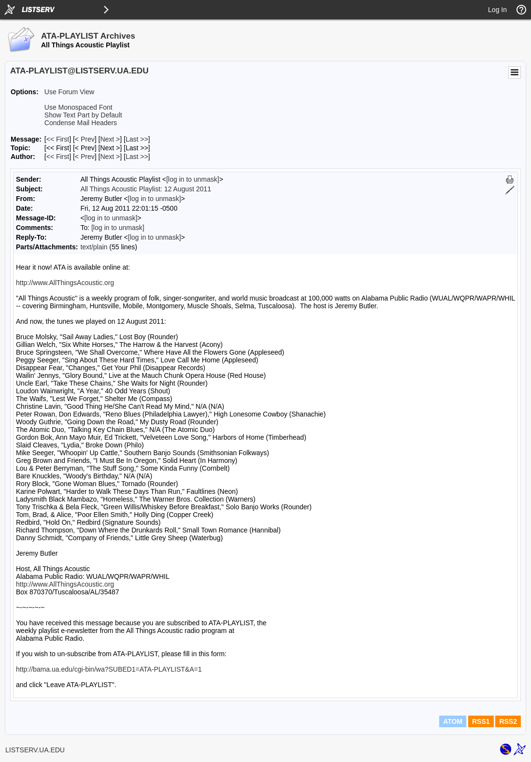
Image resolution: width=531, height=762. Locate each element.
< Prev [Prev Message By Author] (85, 156)
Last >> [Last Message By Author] (137, 156)
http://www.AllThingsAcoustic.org (65, 283)
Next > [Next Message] (110, 139)
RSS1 (481, 721)
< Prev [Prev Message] (85, 139)
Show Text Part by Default (83, 115)
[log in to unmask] (192, 179)
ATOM (452, 721)
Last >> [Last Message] (137, 139)
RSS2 (508, 721)
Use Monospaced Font (78, 107)
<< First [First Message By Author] (57, 156)
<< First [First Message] (57, 139)
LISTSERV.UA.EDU (35, 750)
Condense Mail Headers (80, 123)
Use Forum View (69, 92)
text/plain (93, 247)
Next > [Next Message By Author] (110, 156)
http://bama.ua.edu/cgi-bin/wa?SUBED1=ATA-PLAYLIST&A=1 (108, 669)
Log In (497, 10)
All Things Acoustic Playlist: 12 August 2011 (145, 189)
